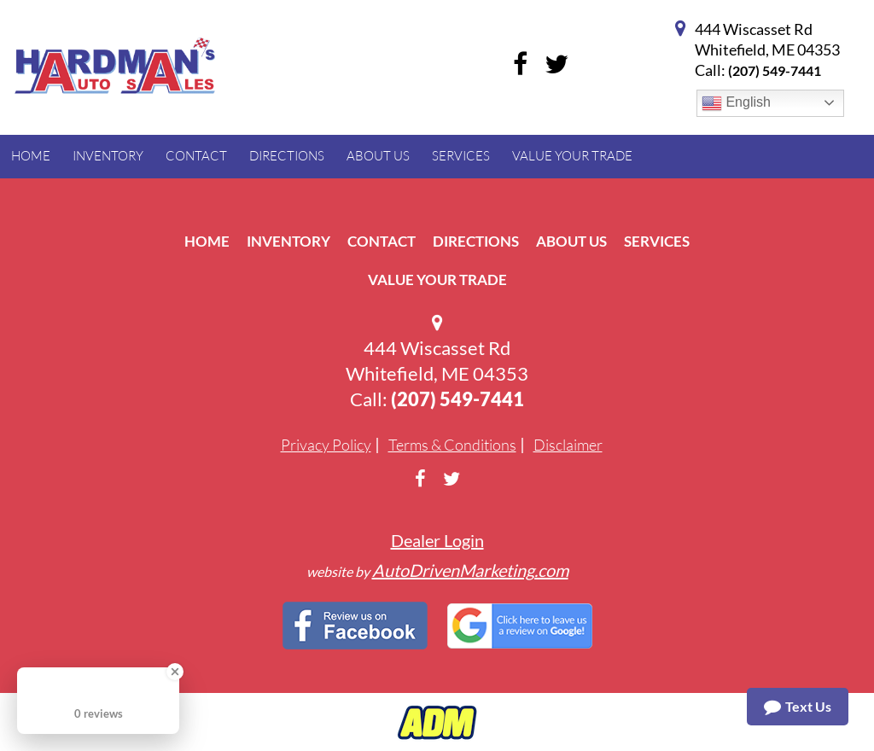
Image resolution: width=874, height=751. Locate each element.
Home (207, 241)
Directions (476, 241)
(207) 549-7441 (774, 70)
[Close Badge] (175, 671)
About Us (571, 241)
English (736, 103)
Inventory (288, 241)
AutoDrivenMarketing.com (470, 570)
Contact (381, 241)
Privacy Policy (326, 444)
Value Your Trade (437, 279)
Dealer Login (437, 540)
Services (657, 241)
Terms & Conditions (452, 444)
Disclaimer (568, 444)
